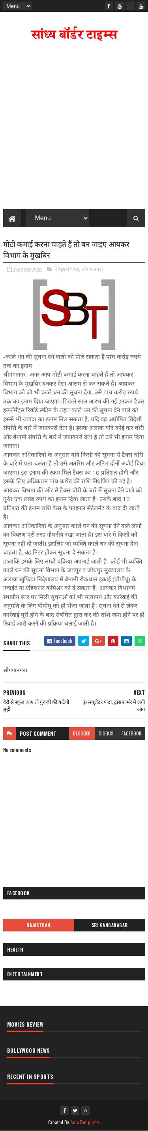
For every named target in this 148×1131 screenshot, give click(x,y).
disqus (106, 733)
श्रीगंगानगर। (92, 269)
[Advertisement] (74, 127)
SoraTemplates (85, 1122)
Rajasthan (66, 269)
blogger (82, 733)
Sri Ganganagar (110, 925)
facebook (131, 733)
